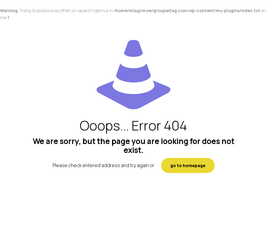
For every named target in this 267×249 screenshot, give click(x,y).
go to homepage (187, 165)
